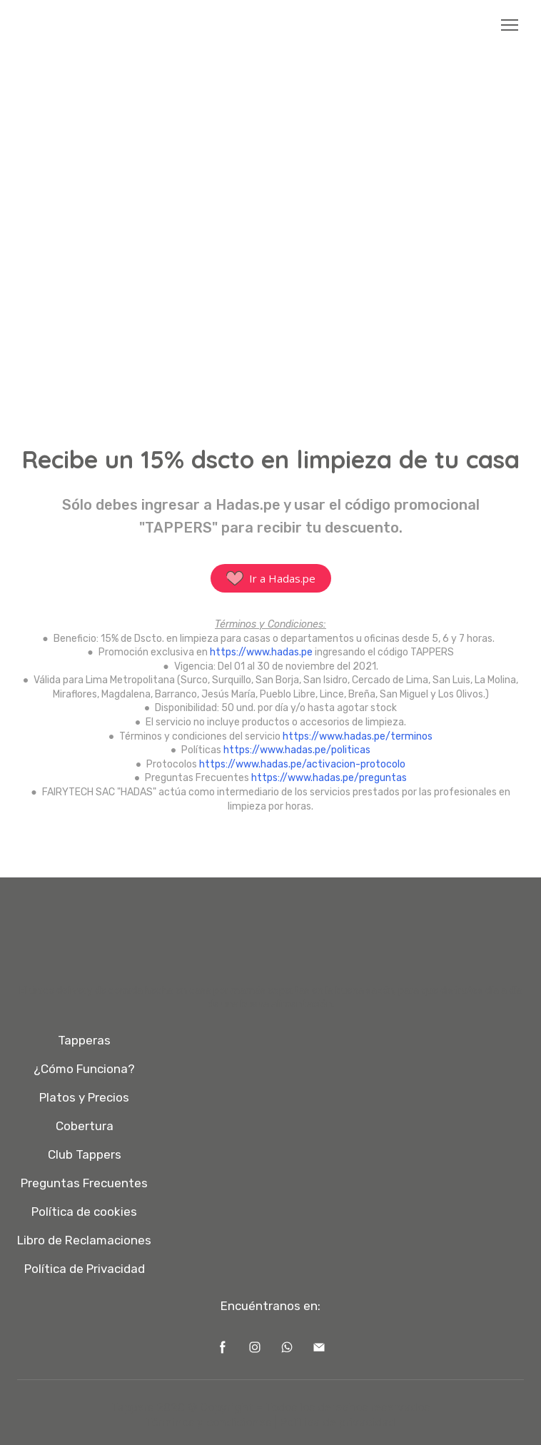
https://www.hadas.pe (261, 652)
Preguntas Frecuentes (84, 1183)
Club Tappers (84, 1154)
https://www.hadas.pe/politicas (296, 750)
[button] (271, 578)
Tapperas (84, 1040)
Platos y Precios (84, 1097)
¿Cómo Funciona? (84, 1069)
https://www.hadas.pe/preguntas (329, 778)
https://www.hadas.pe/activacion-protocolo (302, 764)
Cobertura (84, 1126)
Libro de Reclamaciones (84, 1240)
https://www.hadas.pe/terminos (358, 736)
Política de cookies (84, 1211)
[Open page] (271, 26)
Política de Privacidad (84, 1269)
